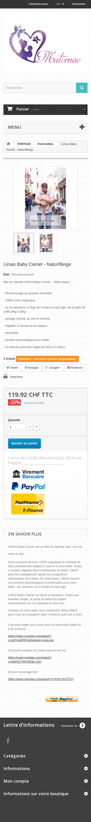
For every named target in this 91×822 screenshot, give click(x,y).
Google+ (53, 367)
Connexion (78, 4)
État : (7, 274)
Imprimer (16, 376)
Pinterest (74, 367)
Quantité (14, 420)
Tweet (12, 367)
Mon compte (16, 781)
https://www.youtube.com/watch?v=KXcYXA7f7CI (40, 679)
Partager (32, 367)
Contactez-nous (38, 4)
